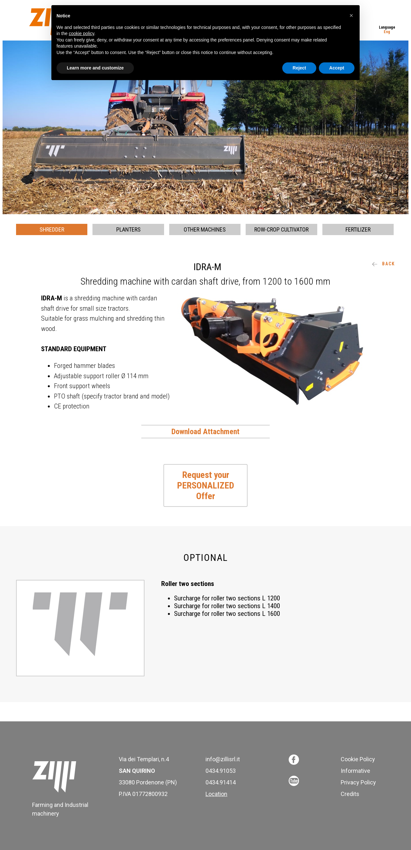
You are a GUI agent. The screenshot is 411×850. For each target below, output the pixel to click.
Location (216, 794)
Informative (355, 770)
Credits (350, 794)
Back (383, 263)
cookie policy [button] (81, 33)
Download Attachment (205, 431)
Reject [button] (299, 67)
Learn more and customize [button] (95, 67)
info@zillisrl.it (223, 759)
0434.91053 (221, 770)
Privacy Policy (358, 782)
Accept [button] (336, 67)
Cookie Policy (358, 759)
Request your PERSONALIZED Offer (205, 485)
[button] (351, 15)
